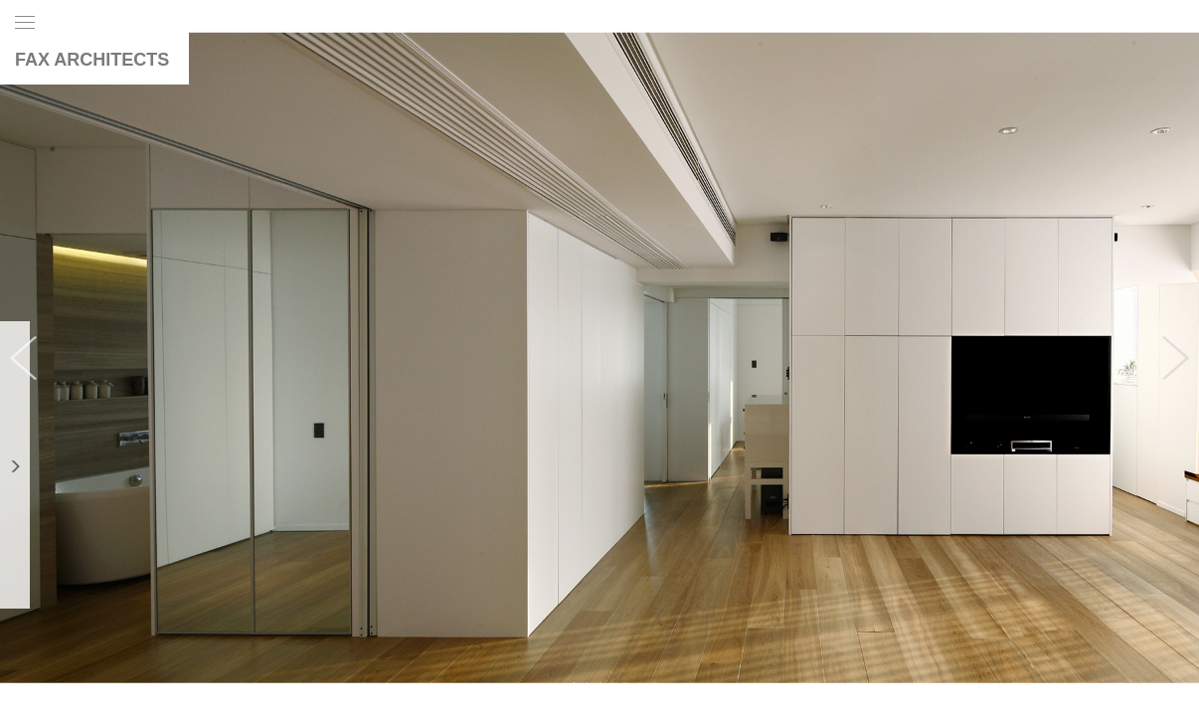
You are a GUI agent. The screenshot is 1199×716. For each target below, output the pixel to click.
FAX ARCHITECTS (92, 60)
